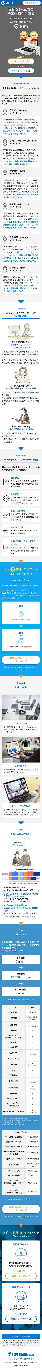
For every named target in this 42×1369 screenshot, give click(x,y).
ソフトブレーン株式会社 (21, 1359)
